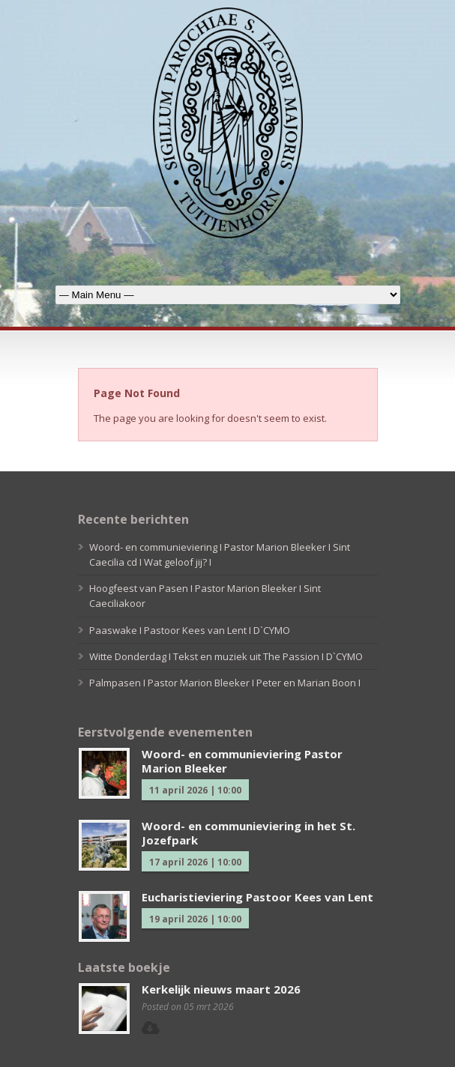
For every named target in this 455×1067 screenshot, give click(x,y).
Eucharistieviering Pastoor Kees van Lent (257, 896)
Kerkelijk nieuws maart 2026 (221, 989)
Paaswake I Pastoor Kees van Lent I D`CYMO (189, 630)
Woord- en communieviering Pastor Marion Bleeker (242, 761)
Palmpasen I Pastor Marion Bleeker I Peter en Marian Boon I (225, 682)
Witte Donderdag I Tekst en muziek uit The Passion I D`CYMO (226, 656)
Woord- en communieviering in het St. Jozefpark (248, 833)
